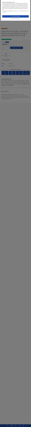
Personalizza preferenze (15, 18)
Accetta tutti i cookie (15, 16)
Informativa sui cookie (17, 10)
